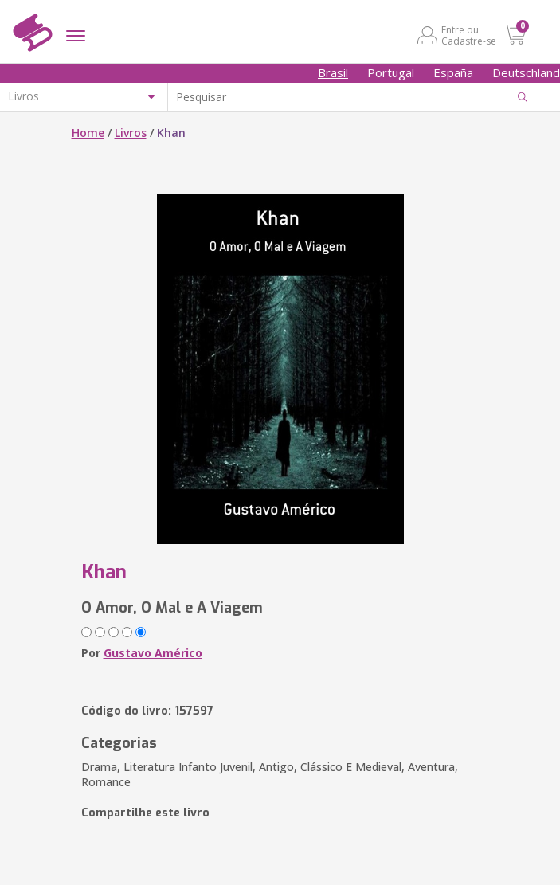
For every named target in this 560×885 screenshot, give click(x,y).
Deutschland (526, 72)
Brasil (333, 72)
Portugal (390, 72)
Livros (131, 132)
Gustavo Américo (153, 652)
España (453, 72)
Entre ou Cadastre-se (468, 35)
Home (88, 132)
